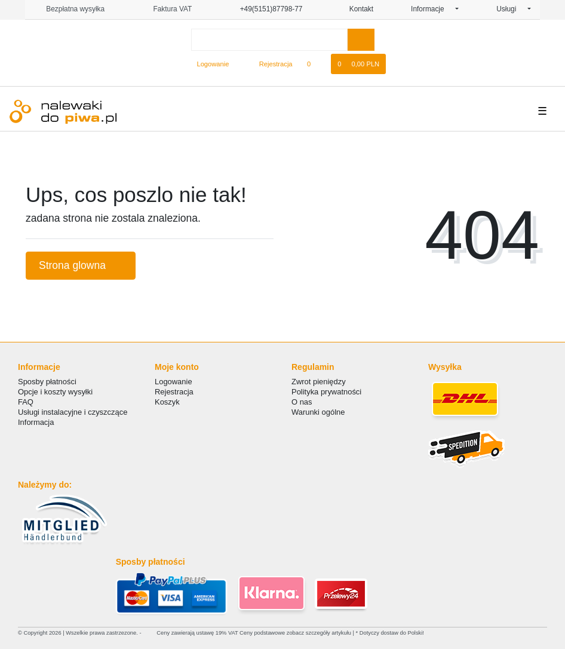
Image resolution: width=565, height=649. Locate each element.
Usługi (511, 9)
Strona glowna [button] (80, 265)
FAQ (25, 401)
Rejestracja (174, 391)
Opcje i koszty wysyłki (55, 391)
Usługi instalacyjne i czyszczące (72, 412)
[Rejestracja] (269, 64)
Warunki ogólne (318, 412)
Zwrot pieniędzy (318, 381)
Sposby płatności (47, 381)
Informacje (432, 9)
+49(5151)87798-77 (265, 9)
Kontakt (356, 9)
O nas (301, 401)
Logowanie (173, 381)
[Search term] (269, 40)
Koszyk (167, 401)
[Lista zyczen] (315, 64)
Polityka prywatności (326, 391)
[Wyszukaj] (361, 40)
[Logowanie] (208, 64)
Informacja (36, 422)
